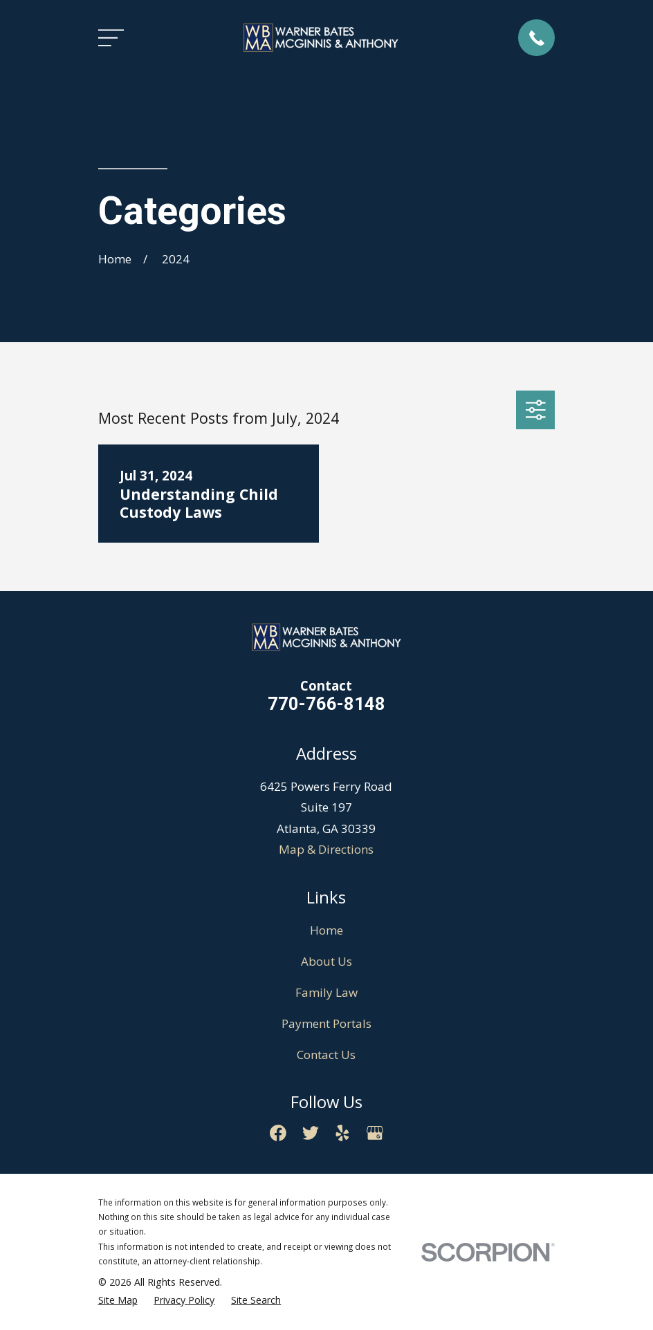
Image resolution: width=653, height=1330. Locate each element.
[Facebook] (278, 1133)
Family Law (326, 992)
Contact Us (326, 1054)
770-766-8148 (326, 703)
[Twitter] (310, 1133)
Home (326, 930)
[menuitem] (118, 1300)
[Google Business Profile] (375, 1133)
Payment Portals (326, 1023)
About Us (326, 961)
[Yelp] (342, 1133)
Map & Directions (326, 849)
